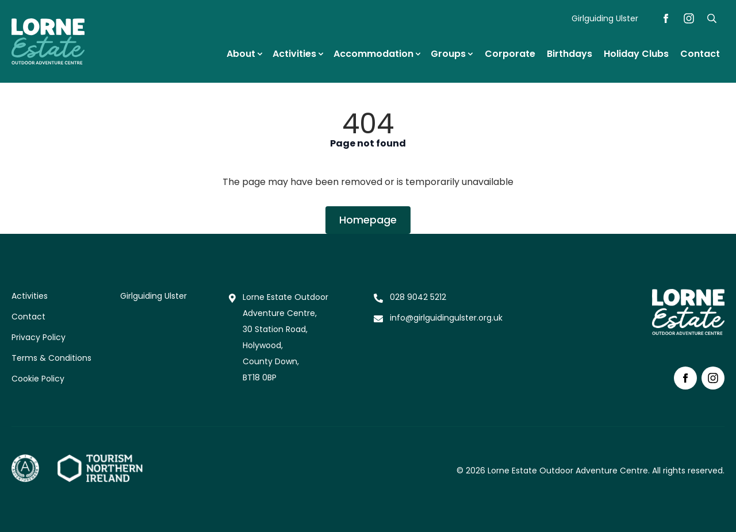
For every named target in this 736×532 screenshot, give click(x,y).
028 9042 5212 (418, 297)
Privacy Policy (39, 337)
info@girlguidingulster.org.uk (446, 317)
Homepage (368, 220)
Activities (30, 296)
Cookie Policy (38, 378)
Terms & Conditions (51, 358)
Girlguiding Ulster (605, 18)
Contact (28, 316)
